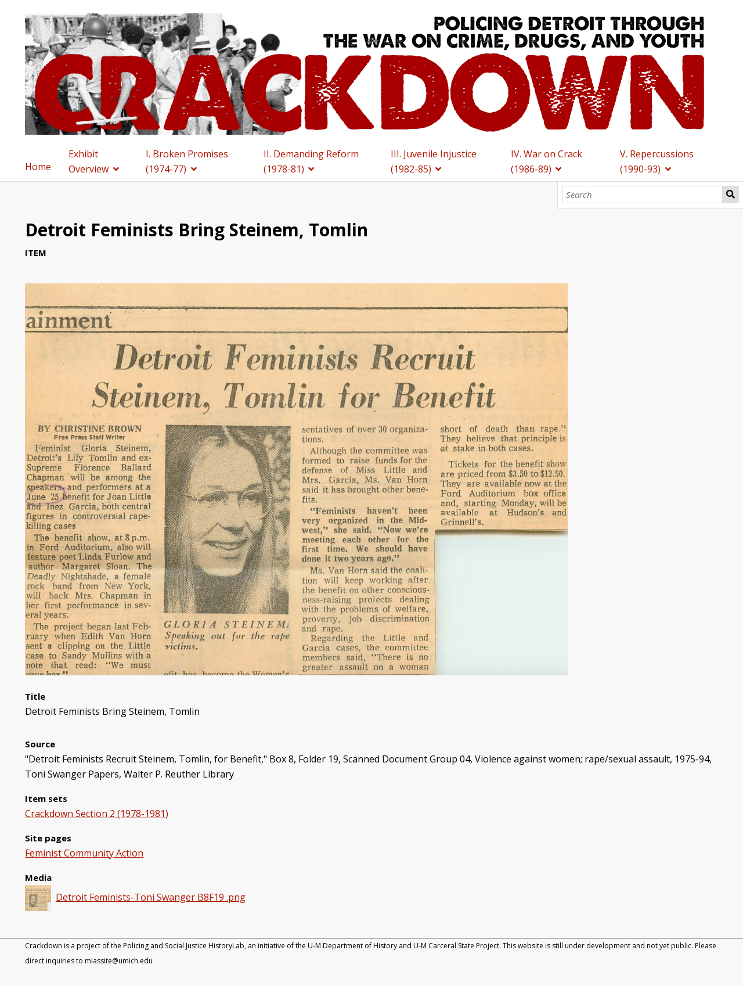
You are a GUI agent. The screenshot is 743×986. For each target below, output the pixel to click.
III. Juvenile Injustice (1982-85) (434, 161)
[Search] (642, 194)
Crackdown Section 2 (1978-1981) (96, 813)
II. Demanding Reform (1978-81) (311, 161)
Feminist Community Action (84, 853)
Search (730, 194)
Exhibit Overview (88, 161)
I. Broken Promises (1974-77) (187, 161)
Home (38, 166)
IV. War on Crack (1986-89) (546, 161)
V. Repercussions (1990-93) (657, 161)
